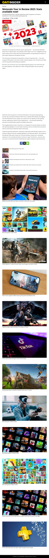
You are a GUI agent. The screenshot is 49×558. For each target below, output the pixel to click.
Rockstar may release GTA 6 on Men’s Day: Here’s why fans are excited (25, 164)
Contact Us (34, 556)
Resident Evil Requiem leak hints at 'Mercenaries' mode (22, 159)
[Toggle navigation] (45, 2)
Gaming (4, 6)
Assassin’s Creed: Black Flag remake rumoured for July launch (23, 170)
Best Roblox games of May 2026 (16, 148)
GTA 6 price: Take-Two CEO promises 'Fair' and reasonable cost (23, 154)
